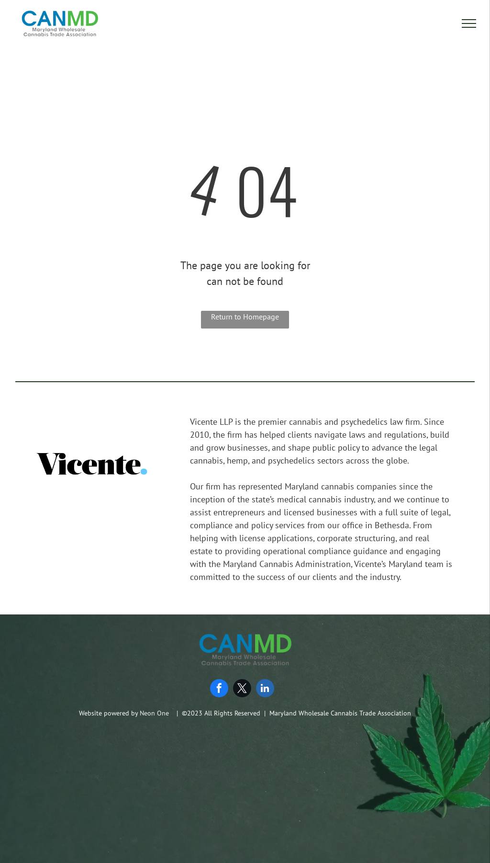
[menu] (469, 23)
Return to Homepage (245, 316)
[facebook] (219, 689)
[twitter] (242, 689)
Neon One (154, 713)
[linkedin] (265, 689)
